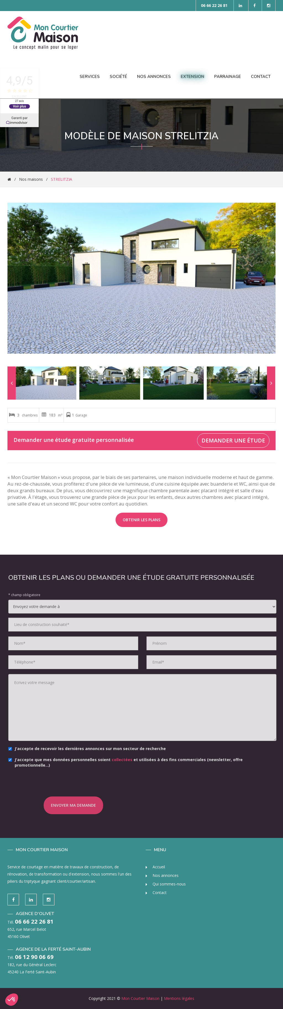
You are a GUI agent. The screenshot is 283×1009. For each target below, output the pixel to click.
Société (118, 76)
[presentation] (78, 785)
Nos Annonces (154, 76)
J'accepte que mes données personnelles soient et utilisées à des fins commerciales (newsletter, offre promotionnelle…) (130, 762)
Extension (192, 76)
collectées (126, 759)
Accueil (155, 866)
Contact (261, 76)
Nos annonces (162, 875)
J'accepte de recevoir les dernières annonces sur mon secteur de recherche (92, 748)
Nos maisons (31, 179)
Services (90, 76)
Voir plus (19, 106)
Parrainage (227, 76)
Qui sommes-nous (166, 884)
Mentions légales (179, 998)
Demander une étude (233, 440)
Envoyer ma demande (77, 805)
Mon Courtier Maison (140, 998)
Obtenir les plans (141, 519)
